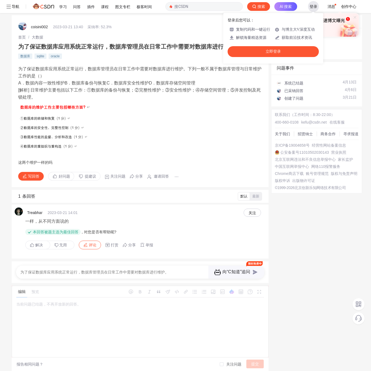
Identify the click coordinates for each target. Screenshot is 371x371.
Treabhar (34, 212)
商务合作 (328, 134)
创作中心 (348, 6)
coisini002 (39, 27)
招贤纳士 (305, 134)
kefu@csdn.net (314, 122)
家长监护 (345, 159)
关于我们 (282, 134)
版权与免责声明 (344, 173)
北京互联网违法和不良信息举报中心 (305, 159)
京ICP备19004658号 (292, 145)
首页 (22, 37)
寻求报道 (351, 134)
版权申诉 (282, 180)
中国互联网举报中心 (292, 166)
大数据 (37, 37)
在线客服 (337, 122)
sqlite (40, 56)
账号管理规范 (317, 173)
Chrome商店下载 (289, 173)
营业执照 (338, 152)
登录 (313, 6)
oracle (55, 56)
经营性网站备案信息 (329, 145)
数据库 (25, 56)
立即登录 (273, 51)
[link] (22, 37)
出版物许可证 (303, 180)
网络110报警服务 (325, 166)
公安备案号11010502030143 (304, 152)
